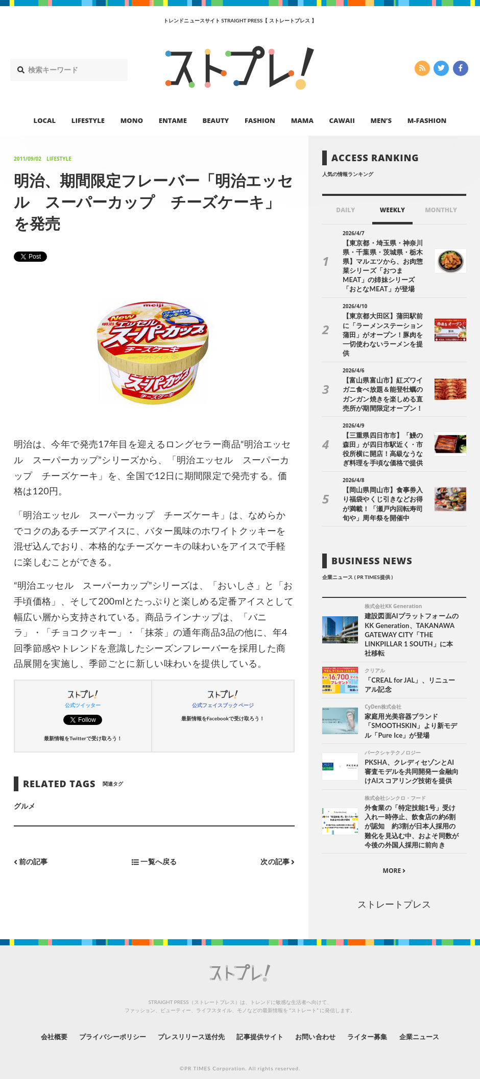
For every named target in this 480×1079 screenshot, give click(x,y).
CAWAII (342, 120)
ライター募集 (376, 1025)
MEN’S (381, 120)
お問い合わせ (320, 1025)
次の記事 (277, 862)
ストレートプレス (394, 892)
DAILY (345, 210)
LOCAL (45, 120)
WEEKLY (392, 210)
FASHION (260, 120)
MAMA (302, 120)
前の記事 (31, 862)
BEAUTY (216, 120)
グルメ (24, 805)
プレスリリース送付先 (188, 1025)
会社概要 (41, 1025)
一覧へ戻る (154, 862)
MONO (132, 120)
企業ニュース (432, 1025)
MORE (394, 859)
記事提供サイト (261, 1025)
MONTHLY (441, 210)
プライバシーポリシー (104, 1025)
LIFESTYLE (88, 120)
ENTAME (173, 120)
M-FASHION (427, 120)
